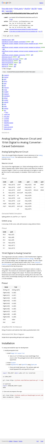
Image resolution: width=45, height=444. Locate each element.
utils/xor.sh (5, 66)
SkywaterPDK (15, 364)
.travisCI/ (6, 75)
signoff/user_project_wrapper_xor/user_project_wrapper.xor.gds (20, 43)
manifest (6, 125)
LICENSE (6, 118)
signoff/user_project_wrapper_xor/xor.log (13, 55)
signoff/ (6, 102)
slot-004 (9, 11)
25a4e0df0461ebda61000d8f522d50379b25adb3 (23, 29)
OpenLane (34, 364)
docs (6, 112)
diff (40, 31)
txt (37, 441)
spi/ (5, 104)
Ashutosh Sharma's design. (26, 258)
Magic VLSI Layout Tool (17, 353)
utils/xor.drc (5, 64)
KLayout (13, 362)
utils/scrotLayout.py (7, 60)
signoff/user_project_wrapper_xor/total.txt (14, 41)
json (41, 441)
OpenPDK (24, 364)
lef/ (5, 85)
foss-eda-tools (7, 9)
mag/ (5, 90)
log (11, 19)
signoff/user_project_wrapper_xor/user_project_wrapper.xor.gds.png (21, 47)
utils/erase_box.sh (7, 57)
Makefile (6, 121)
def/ (5, 79)
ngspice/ (6, 94)
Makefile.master (6, 40)
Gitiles (10, 441)
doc (5, 110)
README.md (7, 129)
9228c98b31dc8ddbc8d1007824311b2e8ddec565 (23, 31)
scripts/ (6, 100)
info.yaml (6, 116)
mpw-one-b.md (8, 127)
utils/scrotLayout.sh (7, 62)
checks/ (6, 77)
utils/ (5, 106)
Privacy (15, 441)
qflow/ (6, 98)
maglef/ (6, 92)
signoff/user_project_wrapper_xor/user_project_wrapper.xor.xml (20, 51)
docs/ (5, 81)
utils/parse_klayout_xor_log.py (10, 59)
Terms (20, 441)
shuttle (27, 9)
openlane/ (7, 96)
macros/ (6, 87)
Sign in (41, 3)
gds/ (5, 83)
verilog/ (6, 108)
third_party (18, 9)
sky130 (33, 9)
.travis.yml (7, 114)
